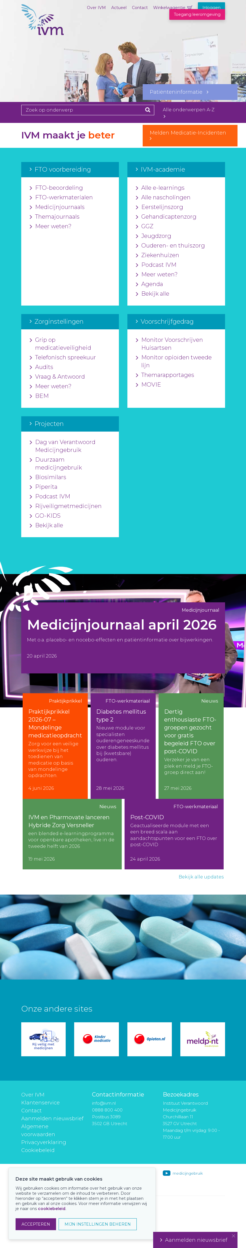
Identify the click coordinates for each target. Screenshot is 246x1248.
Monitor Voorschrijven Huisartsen (169, 344)
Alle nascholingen (163, 197)
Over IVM (96, 7)
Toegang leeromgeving (197, 14)
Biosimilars (48, 477)
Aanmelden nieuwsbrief (52, 1118)
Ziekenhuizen (157, 255)
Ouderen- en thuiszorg (170, 246)
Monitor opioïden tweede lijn (174, 361)
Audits (41, 367)
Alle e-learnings (160, 188)
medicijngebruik (188, 1173)
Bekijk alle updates (201, 877)
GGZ (144, 226)
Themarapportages (165, 375)
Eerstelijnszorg (159, 207)
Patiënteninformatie (179, 92)
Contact (140, 7)
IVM (42, 32)
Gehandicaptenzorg (166, 217)
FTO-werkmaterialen (61, 197)
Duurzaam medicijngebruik (56, 464)
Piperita (43, 487)
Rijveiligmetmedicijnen (66, 506)
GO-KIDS (45, 516)
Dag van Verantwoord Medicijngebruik (62, 446)
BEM (39, 396)
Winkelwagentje (169, 7)
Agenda (149, 284)
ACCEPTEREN (36, 1224)
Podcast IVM (156, 265)
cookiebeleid (51, 1208)
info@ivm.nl (104, 1103)
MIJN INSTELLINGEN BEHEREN (98, 1224)
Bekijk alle (152, 294)
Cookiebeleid (38, 1150)
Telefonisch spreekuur (63, 357)
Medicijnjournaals (57, 207)
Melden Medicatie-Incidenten (190, 135)
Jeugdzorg (153, 236)
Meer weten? (51, 226)
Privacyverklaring (43, 1142)
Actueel (119, 7)
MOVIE (148, 385)
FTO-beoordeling (56, 188)
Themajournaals (55, 217)
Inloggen (211, 7)
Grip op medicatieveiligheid (60, 344)
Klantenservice (40, 1103)
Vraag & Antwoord (57, 377)
